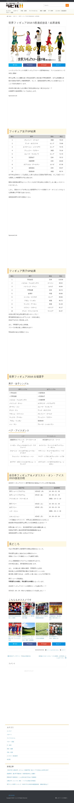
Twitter (15, 65)
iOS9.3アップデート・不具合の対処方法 (19, 656)
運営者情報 (12, 795)
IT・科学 (50, 10)
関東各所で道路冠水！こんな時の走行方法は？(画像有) (21, 777)
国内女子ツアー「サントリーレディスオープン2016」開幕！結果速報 (28, 638)
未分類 (8, 759)
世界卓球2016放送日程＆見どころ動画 (15, 616)
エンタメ (8, 10)
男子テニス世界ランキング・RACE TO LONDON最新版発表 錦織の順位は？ (27, 784)
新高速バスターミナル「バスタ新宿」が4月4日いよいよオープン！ (52, 657)
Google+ (44, 65)
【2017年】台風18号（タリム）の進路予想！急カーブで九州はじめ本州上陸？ (28, 770)
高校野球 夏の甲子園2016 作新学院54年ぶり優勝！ (21, 773)
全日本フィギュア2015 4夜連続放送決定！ (42, 616)
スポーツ (15, 10)
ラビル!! (16, 798)
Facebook (30, 65)
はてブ (58, 65)
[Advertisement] (23, 109)
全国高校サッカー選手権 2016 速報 (28, 616)
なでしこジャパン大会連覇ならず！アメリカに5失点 (15, 638)
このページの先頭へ (62, 798)
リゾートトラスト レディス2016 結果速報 (42, 637)
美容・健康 (43, 10)
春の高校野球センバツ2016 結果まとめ (54, 637)
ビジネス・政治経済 (61, 10)
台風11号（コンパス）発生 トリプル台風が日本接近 (21, 780)
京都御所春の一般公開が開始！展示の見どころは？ (55, 617)
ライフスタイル (33, 10)
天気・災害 (24, 10)
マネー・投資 (9, 12)
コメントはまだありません (53, 650)
